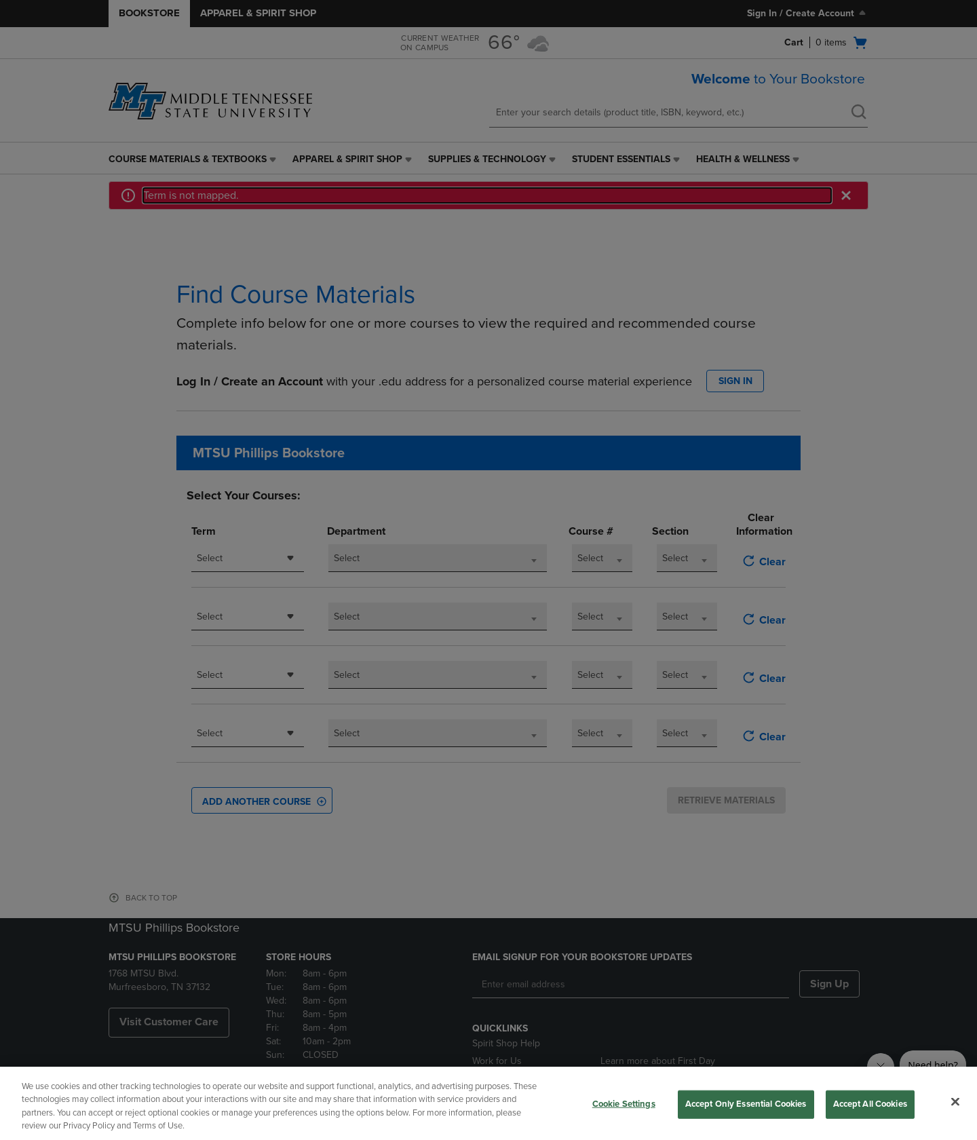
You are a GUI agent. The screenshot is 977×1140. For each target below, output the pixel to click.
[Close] (955, 1101)
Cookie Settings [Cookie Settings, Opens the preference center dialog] (623, 1104)
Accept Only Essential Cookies (746, 1104)
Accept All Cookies (870, 1104)
